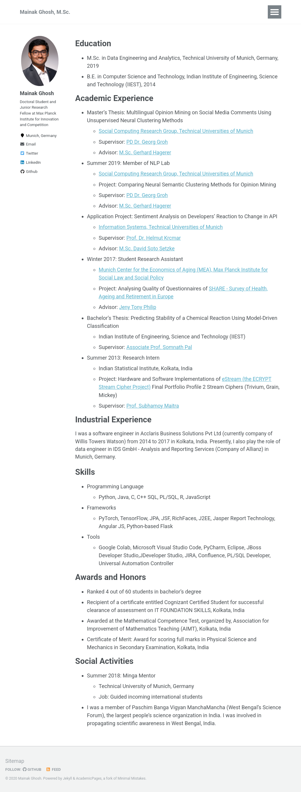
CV (194, 12)
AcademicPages (89, 778)
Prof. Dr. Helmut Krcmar (154, 238)
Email (28, 152)
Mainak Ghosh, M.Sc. (45, 12)
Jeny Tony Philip (138, 307)
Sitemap (15, 761)
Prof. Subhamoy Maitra (153, 405)
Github (29, 179)
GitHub (32, 769)
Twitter (29, 161)
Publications (106, 12)
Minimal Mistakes (132, 778)
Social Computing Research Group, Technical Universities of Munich (178, 132)
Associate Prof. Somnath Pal (160, 346)
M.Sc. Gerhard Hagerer (146, 153)
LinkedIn (30, 170)
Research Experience (155, 12)
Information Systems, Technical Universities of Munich (162, 227)
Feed (54, 769)
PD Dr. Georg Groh (147, 142)
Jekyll (67, 778)
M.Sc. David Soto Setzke (147, 248)
